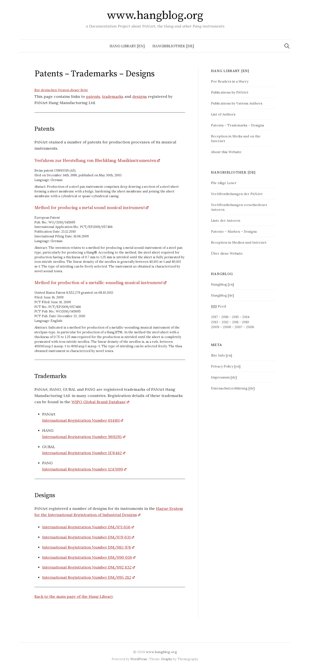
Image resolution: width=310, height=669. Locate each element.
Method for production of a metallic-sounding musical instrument (98, 283)
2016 (224, 317)
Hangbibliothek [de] (173, 46)
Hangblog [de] (222, 295)
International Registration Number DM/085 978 (86, 547)
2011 (235, 322)
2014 (246, 317)
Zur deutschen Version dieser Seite (61, 90)
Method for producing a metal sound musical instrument (89, 208)
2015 (235, 317)
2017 (214, 317)
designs (139, 96)
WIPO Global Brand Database (98, 401)
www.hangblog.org (155, 15)
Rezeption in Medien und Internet (239, 242)
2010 (245, 322)
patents (93, 96)
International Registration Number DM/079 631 (86, 537)
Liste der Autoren (225, 220)
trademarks (112, 96)
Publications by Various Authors (236, 103)
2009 (215, 327)
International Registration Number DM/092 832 (87, 567)
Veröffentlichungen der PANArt (237, 194)
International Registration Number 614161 (81, 420)
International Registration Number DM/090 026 (87, 557)
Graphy (166, 659)
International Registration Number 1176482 (82, 452)
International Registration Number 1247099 (82, 469)
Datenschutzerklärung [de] (233, 388)
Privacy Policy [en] (225, 366)
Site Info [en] (221, 355)
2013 (214, 322)
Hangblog (222, 274)
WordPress (138, 659)
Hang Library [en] (127, 46)
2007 (238, 327)
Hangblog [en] (222, 284)
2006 (250, 327)
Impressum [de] (224, 377)
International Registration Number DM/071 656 (86, 526)
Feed (218, 306)
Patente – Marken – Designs (234, 231)
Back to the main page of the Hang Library (73, 596)
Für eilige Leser (224, 183)
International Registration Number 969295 (82, 436)
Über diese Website (227, 253)
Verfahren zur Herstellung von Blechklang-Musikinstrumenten (95, 160)
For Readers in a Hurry (229, 81)
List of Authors (223, 114)
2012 (225, 322)
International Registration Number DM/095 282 (86, 577)
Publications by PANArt (229, 92)
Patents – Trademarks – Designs (237, 125)
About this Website (226, 152)
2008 (227, 327)
